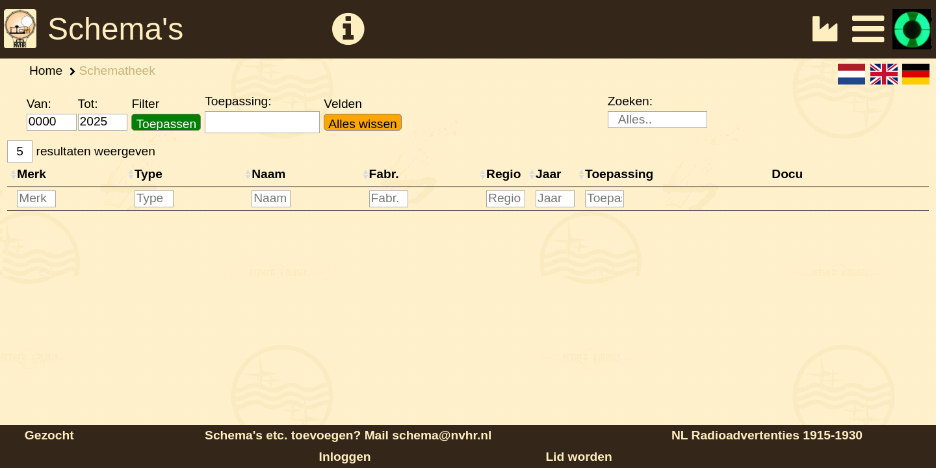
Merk (31, 174)
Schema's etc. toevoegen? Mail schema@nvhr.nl (348, 435)
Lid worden (578, 456)
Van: (39, 103)
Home (45, 70)
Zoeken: (630, 101)
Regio (503, 174)
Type (148, 174)
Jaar (548, 174)
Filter (145, 103)
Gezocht (49, 435)
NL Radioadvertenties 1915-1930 (767, 435)
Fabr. (384, 174)
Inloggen (345, 456)
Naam (268, 174)
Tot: (88, 103)
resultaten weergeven (81, 151)
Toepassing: (238, 101)
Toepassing (619, 174)
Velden (343, 103)
